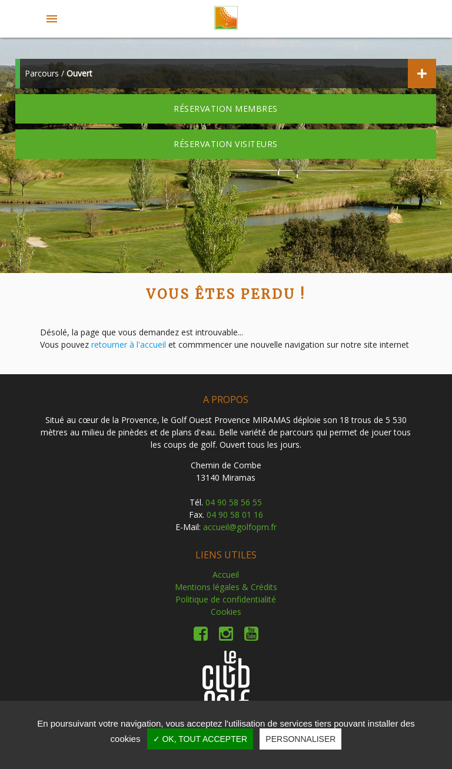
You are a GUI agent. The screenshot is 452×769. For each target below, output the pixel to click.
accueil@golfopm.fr (240, 526)
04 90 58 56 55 (233, 502)
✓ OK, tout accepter (200, 739)
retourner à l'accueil (128, 344)
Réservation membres (226, 108)
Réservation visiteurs (226, 143)
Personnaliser (300, 739)
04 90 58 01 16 (235, 514)
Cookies (226, 611)
